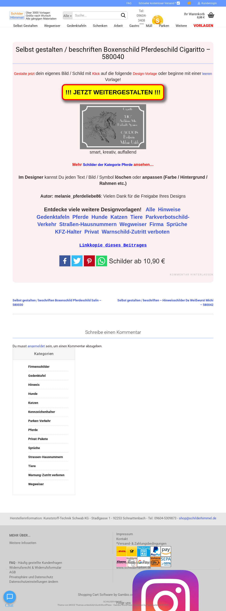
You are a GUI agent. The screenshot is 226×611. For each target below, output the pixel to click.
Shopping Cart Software (95, 594)
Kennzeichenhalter (41, 411)
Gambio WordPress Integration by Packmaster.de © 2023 (141, 605)
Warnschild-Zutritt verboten (136, 232)
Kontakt (122, 539)
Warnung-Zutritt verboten (46, 475)
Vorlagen (203, 26)
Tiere (137, 217)
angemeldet (36, 346)
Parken (164, 26)
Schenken (100, 26)
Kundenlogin (207, 3)
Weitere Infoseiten (22, 543)
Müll (149, 26)
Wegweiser (52, 26)
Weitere (181, 26)
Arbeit (118, 26)
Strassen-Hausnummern (45, 457)
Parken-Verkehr (39, 420)
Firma (157, 224)
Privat (92, 232)
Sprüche (177, 224)
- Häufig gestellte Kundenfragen (35, 563)
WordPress (106, 605)
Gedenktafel (37, 375)
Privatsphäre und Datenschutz (31, 577)
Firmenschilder (38, 366)
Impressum (124, 534)
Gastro (134, 26)
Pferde (81, 217)
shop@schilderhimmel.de (197, 518)
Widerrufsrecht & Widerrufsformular (35, 567)
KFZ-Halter (69, 232)
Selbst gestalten (25, 26)
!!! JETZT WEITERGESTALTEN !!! (113, 92)
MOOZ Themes (76, 605)
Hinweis (34, 384)
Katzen (119, 217)
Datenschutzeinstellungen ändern (33, 581)
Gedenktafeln (76, 26)
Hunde (100, 217)
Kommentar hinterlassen (191, 274)
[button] (131, 260)
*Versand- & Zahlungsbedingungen (141, 543)
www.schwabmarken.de (133, 567)
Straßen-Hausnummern (88, 224)
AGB (12, 572)
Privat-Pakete (38, 438)
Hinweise (170, 209)
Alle (151, 209)
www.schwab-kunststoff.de (136, 563)
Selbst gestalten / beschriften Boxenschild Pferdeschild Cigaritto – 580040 (113, 53)
